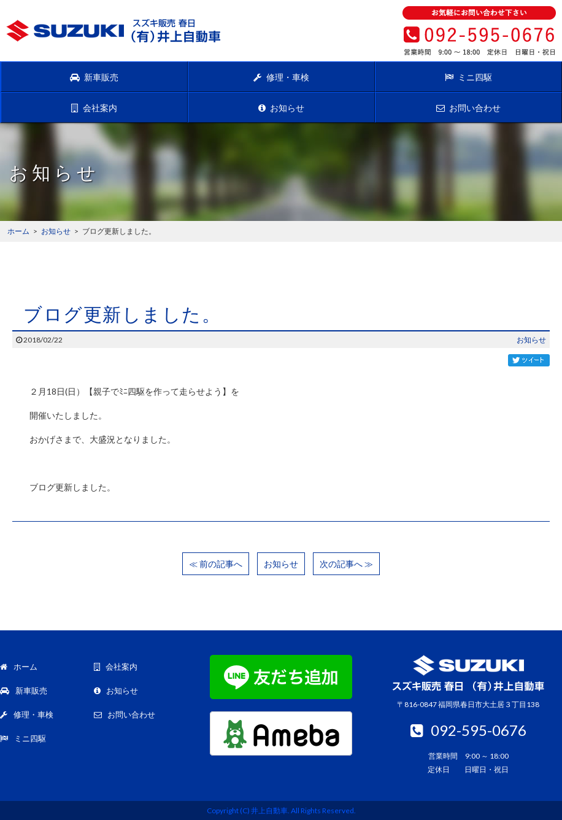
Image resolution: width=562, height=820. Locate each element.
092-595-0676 (468, 730)
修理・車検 (281, 77)
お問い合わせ (468, 107)
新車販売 (94, 77)
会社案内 (94, 107)
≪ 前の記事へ (215, 564)
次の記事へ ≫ (346, 564)
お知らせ (281, 107)
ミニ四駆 (468, 77)
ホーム (18, 666)
